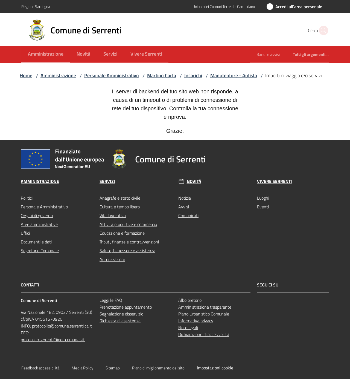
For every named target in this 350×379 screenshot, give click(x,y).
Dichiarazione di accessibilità (203, 334)
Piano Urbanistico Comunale (203, 314)
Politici (27, 198)
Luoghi (263, 198)
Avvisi (183, 206)
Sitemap (113, 368)
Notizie (184, 198)
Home (26, 75)
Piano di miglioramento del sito (158, 368)
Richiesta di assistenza (120, 320)
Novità (194, 181)
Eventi (263, 206)
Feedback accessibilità (40, 368)
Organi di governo (37, 215)
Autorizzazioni (112, 259)
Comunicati (188, 215)
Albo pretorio (190, 300)
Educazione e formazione (122, 233)
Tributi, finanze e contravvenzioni (129, 242)
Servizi (107, 181)
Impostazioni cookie (215, 367)
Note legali (188, 327)
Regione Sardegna (35, 6)
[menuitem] (45, 54)
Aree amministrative (39, 224)
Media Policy (82, 368)
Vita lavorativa (113, 215)
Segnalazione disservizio (121, 314)
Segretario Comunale (40, 250)
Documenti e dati (36, 242)
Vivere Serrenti (274, 181)
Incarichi (193, 75)
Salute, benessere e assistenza (127, 250)
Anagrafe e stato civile (120, 198)
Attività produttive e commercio (128, 224)
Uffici (25, 233)
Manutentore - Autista (233, 75)
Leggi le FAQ (111, 300)
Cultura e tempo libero (120, 206)
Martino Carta (161, 75)
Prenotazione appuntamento (126, 307)
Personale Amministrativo (111, 75)
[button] (322, 30)
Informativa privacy (195, 320)
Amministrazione (58, 75)
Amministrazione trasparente (204, 307)
